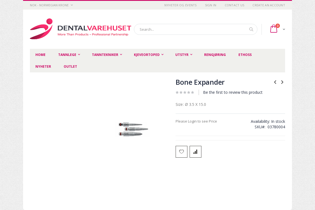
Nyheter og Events (180, 5)
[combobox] (195, 29)
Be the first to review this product (233, 92)
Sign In (210, 5)
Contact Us (234, 5)
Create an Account (268, 5)
